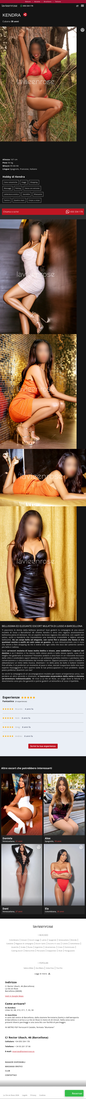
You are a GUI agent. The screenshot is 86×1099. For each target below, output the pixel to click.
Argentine (39, 947)
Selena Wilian (28, 968)
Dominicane (70, 947)
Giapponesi (51, 951)
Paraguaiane (70, 951)
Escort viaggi (34, 940)
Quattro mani (19, 200)
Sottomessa (75, 943)
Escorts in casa (54, 943)
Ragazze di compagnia (25, 943)
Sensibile (26, 194)
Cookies (42, 1095)
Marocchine (30, 951)
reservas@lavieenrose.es (23, 1051)
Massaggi (7, 188)
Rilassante (38, 194)
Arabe (23, 947)
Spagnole (52, 940)
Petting (18, 188)
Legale (24, 1095)
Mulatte (37, 2)
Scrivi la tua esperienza (43, 746)
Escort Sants (41, 943)
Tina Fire (59, 968)
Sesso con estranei (32, 188)
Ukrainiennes (50, 947)
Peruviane (41, 951)
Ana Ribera (40, 968)
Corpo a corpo (34, 200)
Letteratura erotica (11, 194)
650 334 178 (28, 6)
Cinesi (60, 947)
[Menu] (83, 5)
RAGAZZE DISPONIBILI (15, 1062)
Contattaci (11, 1075)
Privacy (33, 1095)
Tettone (58, 2)
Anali (60, 951)
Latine (44, 940)
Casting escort (17, 951)
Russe (30, 947)
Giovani (24, 940)
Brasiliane (47, 2)
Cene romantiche (10, 182)
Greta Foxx (50, 968)
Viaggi (23, 182)
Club (7, 1071)
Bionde (74, 940)
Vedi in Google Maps (14, 996)
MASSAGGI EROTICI (14, 1066)
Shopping (34, 182)
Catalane (9, 943)
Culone (65, 943)
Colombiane (14, 940)
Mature (28, 2)
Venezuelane (63, 940)
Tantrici (7, 200)
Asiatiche (15, 947)
